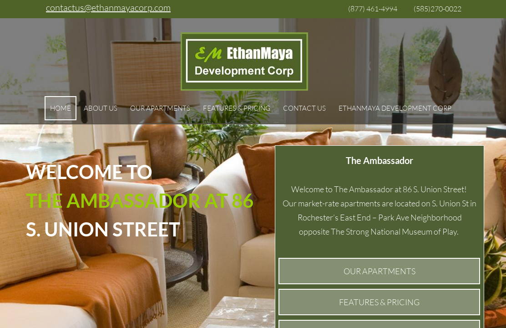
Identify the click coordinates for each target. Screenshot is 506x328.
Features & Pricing (236, 108)
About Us (100, 108)
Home (60, 108)
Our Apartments (160, 108)
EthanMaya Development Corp (395, 108)
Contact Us (304, 108)
